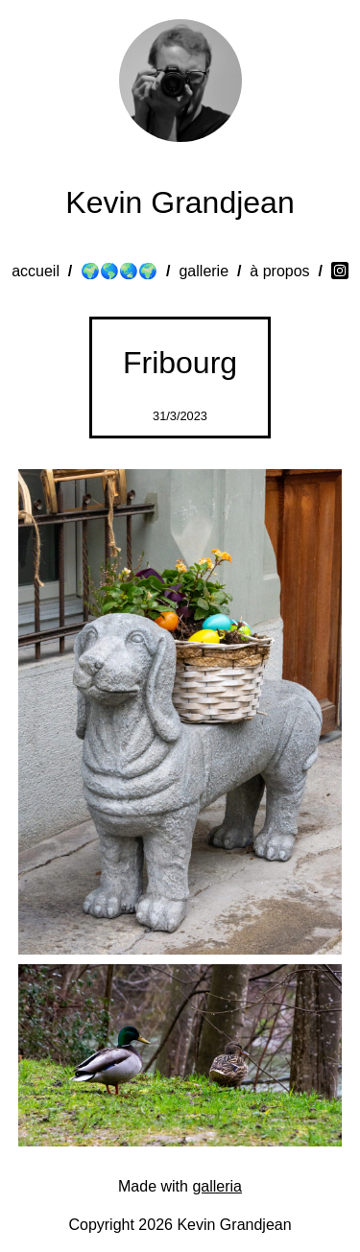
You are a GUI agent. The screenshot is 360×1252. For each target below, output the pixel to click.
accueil (36, 271)
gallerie (203, 271)
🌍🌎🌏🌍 (119, 271)
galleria (217, 1186)
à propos (279, 271)
